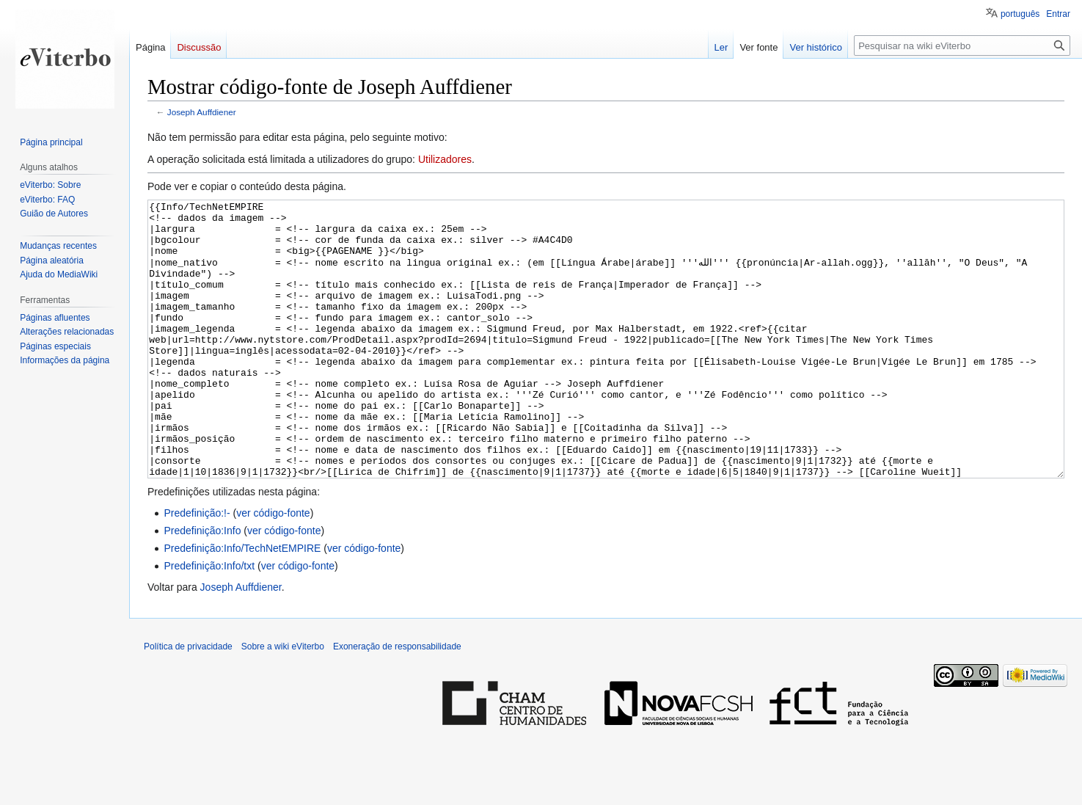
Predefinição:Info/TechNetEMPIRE (242, 603)
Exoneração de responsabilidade (397, 701)
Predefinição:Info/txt (209, 621)
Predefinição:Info (202, 585)
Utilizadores (445, 159)
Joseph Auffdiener (201, 112)
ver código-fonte (273, 568)
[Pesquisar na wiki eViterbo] (962, 45)
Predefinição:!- (197, 568)
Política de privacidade (188, 701)
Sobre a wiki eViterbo (282, 701)
